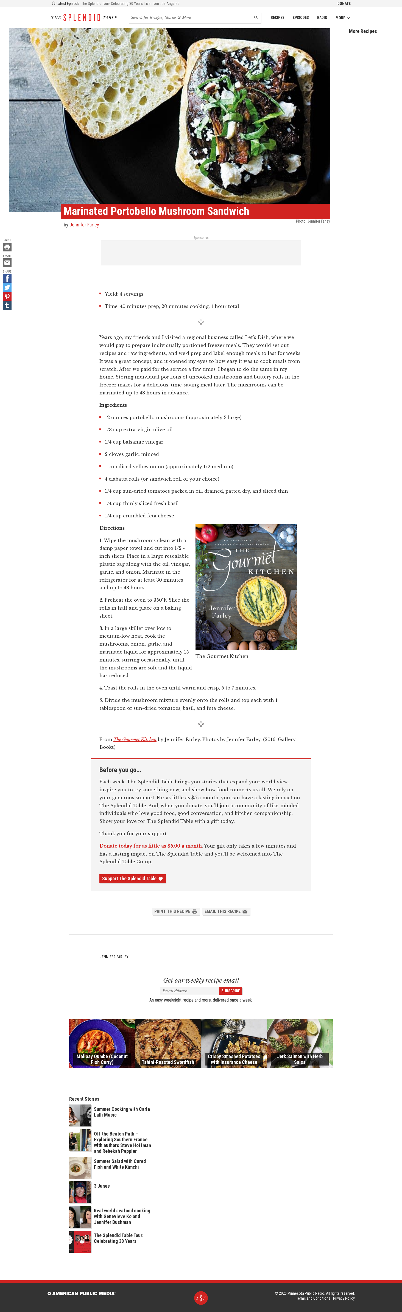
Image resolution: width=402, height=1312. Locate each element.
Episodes (301, 17)
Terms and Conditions (313, 1298)
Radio (322, 17)
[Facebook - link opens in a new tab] (7, 278)
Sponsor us (201, 238)
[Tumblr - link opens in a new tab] (7, 305)
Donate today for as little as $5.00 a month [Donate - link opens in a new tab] (150, 846)
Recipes (277, 17)
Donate (344, 3)
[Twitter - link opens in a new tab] (7, 287)
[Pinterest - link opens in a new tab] (7, 296)
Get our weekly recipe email (201, 980)
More (343, 18)
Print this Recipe (175, 911)
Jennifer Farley (84, 225)
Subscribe (230, 991)
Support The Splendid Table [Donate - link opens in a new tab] (132, 878)
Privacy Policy (344, 1298)
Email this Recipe (226, 911)
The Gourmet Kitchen (135, 739)
